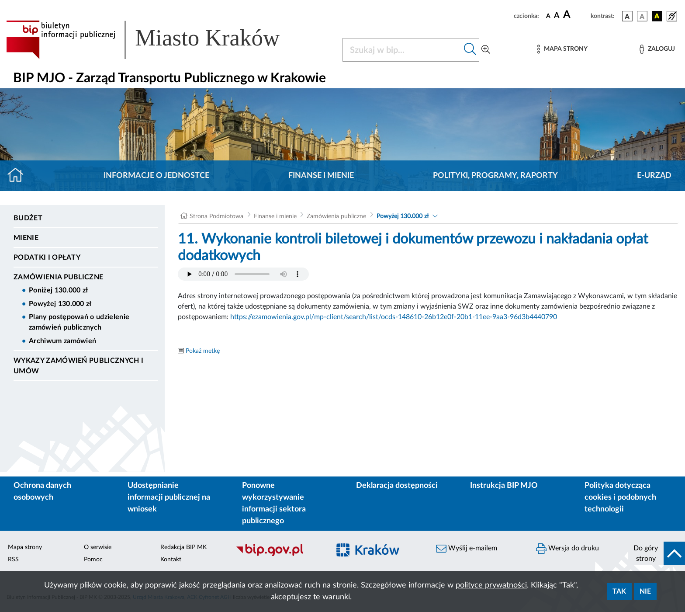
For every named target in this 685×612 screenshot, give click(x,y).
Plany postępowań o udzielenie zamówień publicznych (79, 322)
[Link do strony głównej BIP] (155, 40)
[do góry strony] (656, 553)
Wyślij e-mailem (466, 548)
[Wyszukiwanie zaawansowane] (485, 49)
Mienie (26, 237)
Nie (645, 591)
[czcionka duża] (575, 15)
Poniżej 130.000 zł (58, 290)
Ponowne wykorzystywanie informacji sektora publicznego (274, 503)
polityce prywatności (491, 585)
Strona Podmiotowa (216, 216)
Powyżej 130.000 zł (60, 303)
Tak (619, 591)
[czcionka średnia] (556, 16)
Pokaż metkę (203, 351)
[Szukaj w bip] (470, 50)
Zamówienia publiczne (58, 277)
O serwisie (97, 547)
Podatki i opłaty (47, 257)
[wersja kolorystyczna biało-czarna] (642, 16)
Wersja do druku (567, 548)
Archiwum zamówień (62, 340)
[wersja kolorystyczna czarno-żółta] (657, 16)
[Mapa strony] (562, 49)
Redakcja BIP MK (183, 547)
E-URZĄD (654, 176)
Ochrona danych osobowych (42, 491)
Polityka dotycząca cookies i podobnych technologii (620, 497)
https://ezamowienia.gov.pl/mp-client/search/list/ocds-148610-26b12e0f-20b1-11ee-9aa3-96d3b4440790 (393, 316)
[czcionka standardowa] (548, 15)
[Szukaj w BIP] (402, 50)
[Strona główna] (19, 176)
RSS (13, 559)
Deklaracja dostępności (397, 486)
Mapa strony (25, 547)
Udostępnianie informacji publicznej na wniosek (169, 497)
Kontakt (170, 559)
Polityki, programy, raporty (495, 176)
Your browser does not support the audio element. (243, 274)
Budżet (28, 218)
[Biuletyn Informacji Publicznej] (278, 555)
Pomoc (93, 559)
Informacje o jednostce (156, 176)
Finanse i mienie (321, 176)
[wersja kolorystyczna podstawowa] (627, 16)
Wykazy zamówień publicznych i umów (78, 366)
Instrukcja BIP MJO (504, 486)
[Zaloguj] (657, 49)
